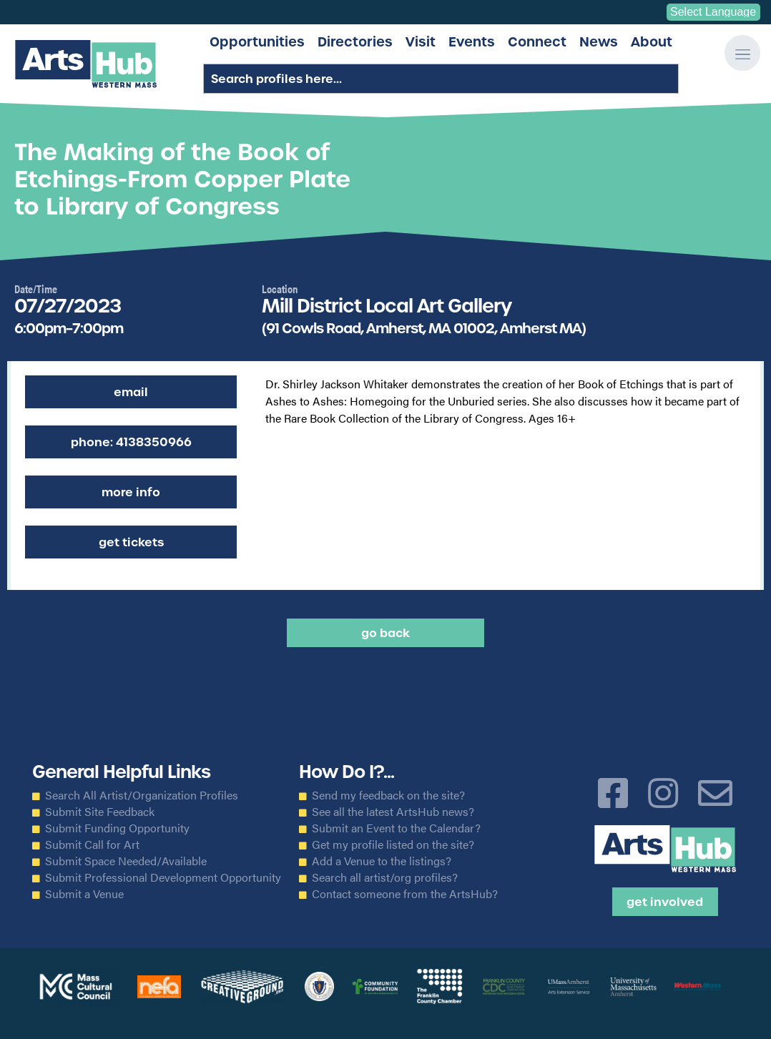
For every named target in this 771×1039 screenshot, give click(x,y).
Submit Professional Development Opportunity (163, 877)
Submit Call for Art (92, 844)
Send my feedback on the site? (388, 795)
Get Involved (665, 902)
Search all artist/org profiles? (385, 877)
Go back (385, 633)
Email (131, 392)
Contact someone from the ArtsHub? (405, 894)
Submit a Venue (84, 894)
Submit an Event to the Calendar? (396, 828)
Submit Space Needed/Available (126, 861)
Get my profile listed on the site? (393, 844)
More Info (131, 492)
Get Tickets (131, 542)
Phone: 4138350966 (131, 442)
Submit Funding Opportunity (117, 828)
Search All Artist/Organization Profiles (141, 795)
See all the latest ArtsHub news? (393, 811)
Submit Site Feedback (99, 811)
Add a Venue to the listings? (381, 861)
